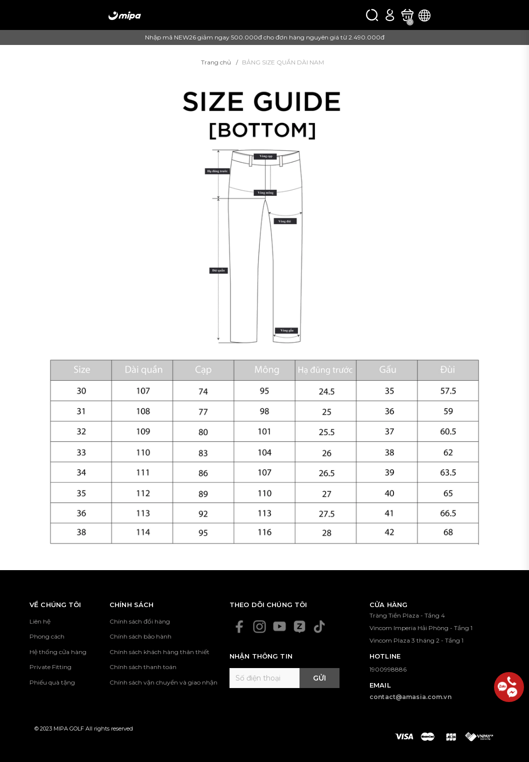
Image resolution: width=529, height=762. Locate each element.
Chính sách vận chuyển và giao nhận (164, 682)
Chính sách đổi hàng (140, 621)
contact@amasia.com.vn (411, 697)
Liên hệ (40, 621)
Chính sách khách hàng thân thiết (160, 652)
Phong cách (47, 636)
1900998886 (388, 669)
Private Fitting (51, 667)
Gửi (319, 678)
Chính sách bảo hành (141, 636)
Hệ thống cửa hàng (58, 652)
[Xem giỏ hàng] (407, 15)
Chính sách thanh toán (143, 667)
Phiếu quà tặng (52, 682)
